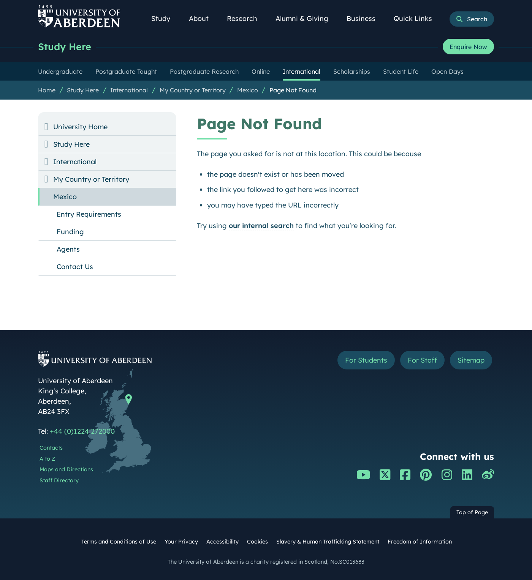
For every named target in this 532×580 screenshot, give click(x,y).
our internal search (261, 225)
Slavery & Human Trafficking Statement (327, 541)
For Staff (422, 360)
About (203, 18)
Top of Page (472, 512)
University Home (80, 126)
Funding (70, 231)
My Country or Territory (193, 90)
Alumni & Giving (306, 18)
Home (46, 90)
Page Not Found (293, 90)
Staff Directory (59, 480)
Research (246, 18)
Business (365, 18)
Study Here (64, 46)
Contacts (51, 447)
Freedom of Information (420, 541)
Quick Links (417, 18)
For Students (366, 360)
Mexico (247, 90)
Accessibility (222, 541)
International (129, 90)
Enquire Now (468, 47)
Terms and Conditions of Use (118, 541)
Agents (68, 249)
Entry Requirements (89, 214)
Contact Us (75, 266)
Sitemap (471, 360)
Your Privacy (181, 541)
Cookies (257, 541)
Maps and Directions (66, 469)
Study (165, 18)
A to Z (47, 458)
